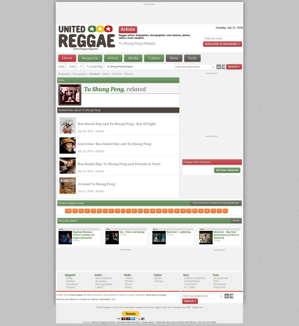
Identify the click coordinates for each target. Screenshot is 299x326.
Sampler (117, 73)
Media (133, 58)
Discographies (104, 284)
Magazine (90, 58)
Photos (129, 73)
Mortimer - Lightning (179, 232)
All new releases (227, 170)
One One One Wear (207, 322)
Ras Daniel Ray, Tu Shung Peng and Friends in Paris (119, 164)
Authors (70, 287)
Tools (192, 58)
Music (128, 284)
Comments (190, 284)
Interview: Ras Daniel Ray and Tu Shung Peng (114, 144)
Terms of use (62, 299)
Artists (113, 58)
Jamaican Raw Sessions (128, 322)
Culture (154, 58)
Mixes (128, 287)
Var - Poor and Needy (132, 232)
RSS (216, 281)
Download (72, 284)
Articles (70, 281)
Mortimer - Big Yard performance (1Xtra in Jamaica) (226, 235)
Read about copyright (156, 295)
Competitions (192, 281)
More (174, 58)
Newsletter (220, 284)
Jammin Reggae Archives (104, 322)
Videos (106, 73)
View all (236, 220)
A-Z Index (190, 287)
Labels (99, 287)
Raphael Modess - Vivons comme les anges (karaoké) (83, 235)
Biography (64, 73)
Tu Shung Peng (94, 66)
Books (158, 278)
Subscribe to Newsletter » (222, 43)
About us (74, 299)
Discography (79, 73)
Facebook (219, 287)
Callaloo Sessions (194, 278)
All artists (101, 281)
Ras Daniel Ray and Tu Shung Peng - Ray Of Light (117, 124)
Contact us (85, 299)
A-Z (113, 299)
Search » (234, 66)
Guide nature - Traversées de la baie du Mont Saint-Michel (169, 322)
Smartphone (221, 278)
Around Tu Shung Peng (96, 184)
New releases (104, 278)
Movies (159, 281)
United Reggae (76, 295)
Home (67, 58)
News (69, 278)
